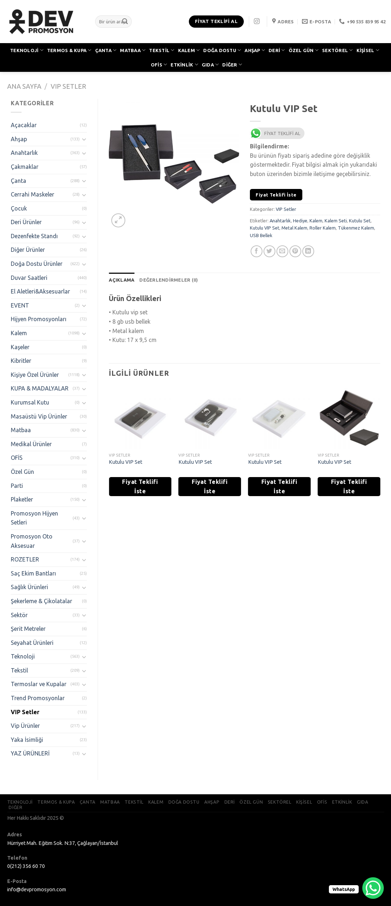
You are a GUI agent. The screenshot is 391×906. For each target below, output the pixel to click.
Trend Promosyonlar (38, 698)
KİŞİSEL (368, 50)
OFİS (159, 64)
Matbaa (21, 430)
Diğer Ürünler (28, 249)
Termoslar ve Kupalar (38, 684)
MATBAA (132, 50)
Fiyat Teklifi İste (276, 194)
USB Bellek (261, 235)
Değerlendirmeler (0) (168, 279)
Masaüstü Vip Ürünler (39, 416)
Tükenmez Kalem (356, 227)
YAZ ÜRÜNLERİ (30, 753)
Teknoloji (23, 656)
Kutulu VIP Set (264, 227)
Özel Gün (22, 471)
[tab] (121, 280)
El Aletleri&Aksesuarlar (40, 291)
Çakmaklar (24, 166)
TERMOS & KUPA (69, 50)
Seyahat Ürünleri (32, 642)
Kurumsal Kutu (30, 402)
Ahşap (19, 139)
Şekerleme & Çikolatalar (41, 601)
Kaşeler (20, 347)
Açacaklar (24, 125)
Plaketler (22, 499)
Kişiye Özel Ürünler (35, 374)
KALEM (189, 50)
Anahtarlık (24, 152)
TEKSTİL (161, 50)
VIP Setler (68, 86)
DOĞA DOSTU (222, 50)
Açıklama (121, 279)
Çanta (18, 180)
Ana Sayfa (24, 86)
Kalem (19, 333)
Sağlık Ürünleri (29, 587)
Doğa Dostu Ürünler (36, 263)
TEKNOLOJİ (26, 50)
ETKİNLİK (184, 64)
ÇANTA (106, 50)
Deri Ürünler (26, 222)
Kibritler (21, 360)
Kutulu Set (360, 220)
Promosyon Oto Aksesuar (31, 541)
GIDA (210, 64)
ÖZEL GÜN (304, 50)
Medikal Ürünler (31, 444)
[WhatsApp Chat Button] (373, 888)
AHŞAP (255, 50)
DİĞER (232, 64)
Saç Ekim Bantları (33, 573)
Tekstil (19, 670)
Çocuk (19, 208)
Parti (17, 485)
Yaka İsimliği (27, 739)
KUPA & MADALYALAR (40, 388)
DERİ (277, 50)
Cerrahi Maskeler (32, 194)
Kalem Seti (336, 220)
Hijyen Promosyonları (38, 319)
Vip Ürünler (25, 725)
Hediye (300, 220)
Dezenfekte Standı (34, 236)
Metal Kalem (294, 227)
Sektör (19, 615)
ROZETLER (25, 559)
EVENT (20, 305)
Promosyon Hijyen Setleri (34, 518)
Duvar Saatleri (29, 277)
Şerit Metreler (28, 628)
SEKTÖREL (337, 50)
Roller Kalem (322, 227)
